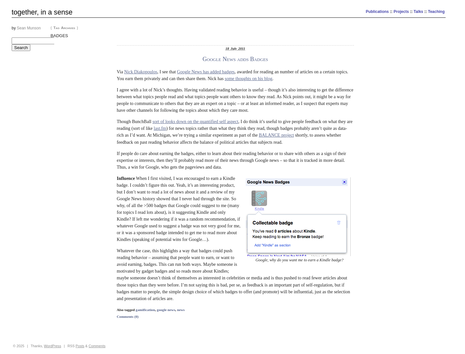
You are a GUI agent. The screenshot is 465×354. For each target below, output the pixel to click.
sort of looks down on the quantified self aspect (195, 121)
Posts (80, 346)
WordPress (52, 346)
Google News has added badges (205, 71)
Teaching (436, 11)
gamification (145, 310)
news (181, 310)
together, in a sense (42, 12)
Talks (418, 11)
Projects (401, 11)
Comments (96, 346)
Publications (377, 11)
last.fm (160, 128)
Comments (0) (128, 316)
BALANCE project (276, 135)
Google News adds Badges (235, 59)
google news (166, 310)
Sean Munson (29, 28)
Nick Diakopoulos (140, 71)
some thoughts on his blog (248, 78)
